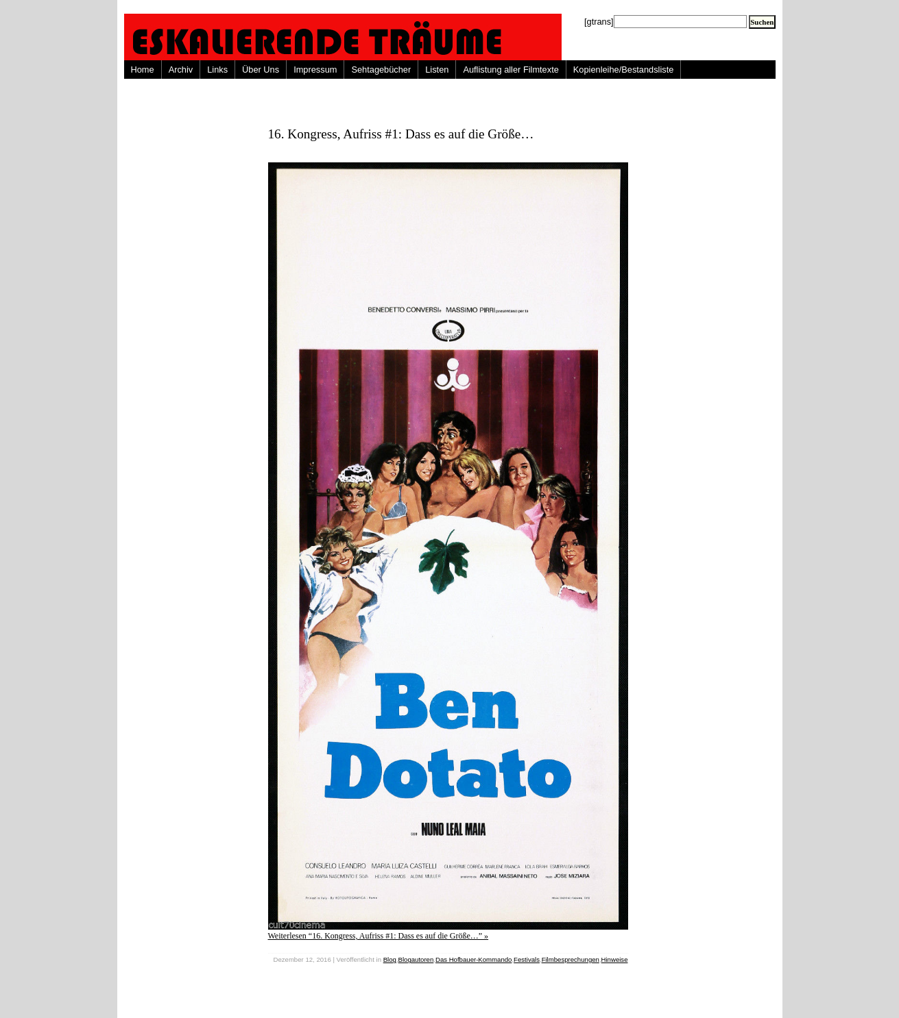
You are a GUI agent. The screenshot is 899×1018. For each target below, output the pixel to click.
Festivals (527, 959)
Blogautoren (416, 959)
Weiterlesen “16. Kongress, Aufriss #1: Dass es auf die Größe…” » (378, 936)
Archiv (181, 69)
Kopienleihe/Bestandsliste (623, 69)
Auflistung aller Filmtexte (510, 69)
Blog (389, 959)
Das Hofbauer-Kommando (473, 959)
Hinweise (614, 959)
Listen (436, 69)
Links (217, 69)
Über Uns (260, 69)
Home (142, 69)
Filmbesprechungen (570, 959)
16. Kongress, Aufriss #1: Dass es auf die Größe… (401, 134)
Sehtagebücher (381, 69)
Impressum (315, 69)
